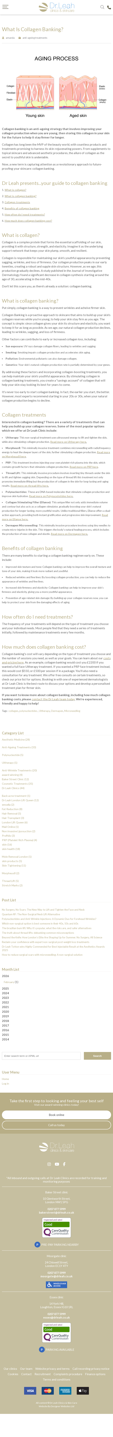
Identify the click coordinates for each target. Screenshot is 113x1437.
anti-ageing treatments (35, 37)
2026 (56, 979)
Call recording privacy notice (91, 1368)
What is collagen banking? (20, 196)
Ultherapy (44, 710)
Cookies (13, 1374)
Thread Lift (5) (10, 881)
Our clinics (10, 1368)
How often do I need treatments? (25, 214)
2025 (5, 988)
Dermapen (57, 710)
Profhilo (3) (8, 835)
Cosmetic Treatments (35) (17, 783)
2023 (5, 997)
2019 (5, 1016)
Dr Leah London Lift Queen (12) (20, 800)
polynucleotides (28, 710)
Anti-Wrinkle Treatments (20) (19, 770)
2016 (5, 1030)
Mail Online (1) (10, 826)
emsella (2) (8, 804)
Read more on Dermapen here (69, 533)
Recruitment (43, 1374)
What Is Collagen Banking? (32, 29)
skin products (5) (12, 861)
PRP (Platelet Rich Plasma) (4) (19, 840)
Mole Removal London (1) (17, 856)
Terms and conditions (56, 1379)
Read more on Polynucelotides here (51, 496)
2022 (5, 1002)
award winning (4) (12, 774)
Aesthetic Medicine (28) (16, 739)
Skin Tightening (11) (14, 865)
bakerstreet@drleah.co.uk (56, 1212)
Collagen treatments (17, 202)
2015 (5, 1034)
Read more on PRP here (84, 466)
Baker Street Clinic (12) (15, 779)
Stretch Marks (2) (12, 885)
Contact (26, 1374)
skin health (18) (11, 849)
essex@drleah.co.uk (56, 1317)
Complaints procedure (68, 1374)
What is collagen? (15, 189)
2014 (5, 1039)
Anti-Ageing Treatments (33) (19, 747)
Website (43, 1406)
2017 (5, 1025)
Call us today (56, 1125)
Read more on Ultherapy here (68, 441)
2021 (5, 1007)
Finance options (95, 1374)
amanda (10, 37)
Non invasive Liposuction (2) (18, 831)
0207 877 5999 (56, 1209)
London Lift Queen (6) (15, 822)
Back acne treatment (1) (16, 795)
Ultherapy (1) (9, 762)
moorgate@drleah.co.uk (56, 1276)
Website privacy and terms (52, 1368)
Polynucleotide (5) (12, 755)
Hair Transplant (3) (13, 818)
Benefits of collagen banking (22, 208)
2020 (5, 1011)
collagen (13, 710)
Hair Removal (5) (11, 813)
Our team (26, 1368)
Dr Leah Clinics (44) (13, 788)
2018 (5, 1021)
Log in (5, 1083)
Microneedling (72, 710)
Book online (56, 1115)
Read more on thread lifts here (29, 485)
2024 (5, 993)
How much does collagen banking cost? (28, 220)
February (9, 982)
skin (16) (7, 844)
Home (5, 1078)
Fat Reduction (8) (12, 809)
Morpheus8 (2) (10, 873)
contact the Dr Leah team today (53, 699)
